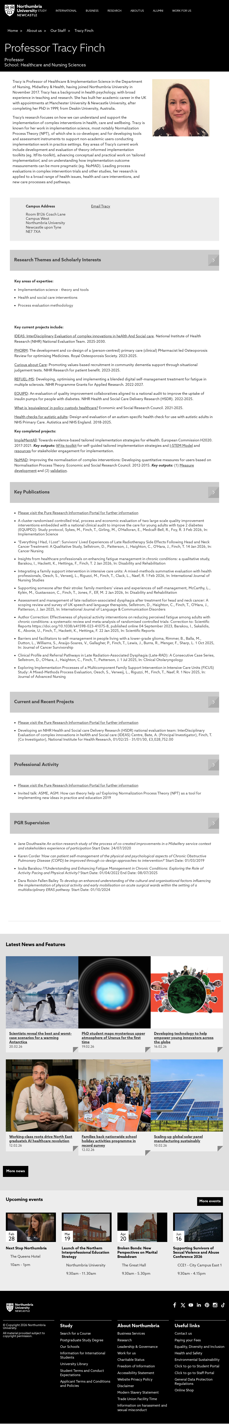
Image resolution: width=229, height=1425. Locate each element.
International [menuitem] (66, 11)
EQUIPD (21, 394)
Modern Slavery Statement (138, 1394)
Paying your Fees (188, 1341)
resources (22, 451)
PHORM (21, 351)
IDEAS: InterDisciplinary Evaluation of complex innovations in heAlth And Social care (84, 336)
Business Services (131, 1335)
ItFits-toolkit (66, 446)
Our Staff (58, 31)
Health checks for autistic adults (41, 417)
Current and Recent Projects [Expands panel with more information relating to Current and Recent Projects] (44, 702)
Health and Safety (188, 1355)
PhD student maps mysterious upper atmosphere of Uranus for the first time (113, 1039)
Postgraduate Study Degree (81, 1341)
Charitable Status (130, 1361)
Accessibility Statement (135, 1374)
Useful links (187, 1327)
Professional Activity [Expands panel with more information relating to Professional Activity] (36, 766)
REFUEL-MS (24, 380)
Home (13, 31)
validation (58, 471)
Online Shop (184, 1392)
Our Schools (69, 1348)
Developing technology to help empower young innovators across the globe (184, 1039)
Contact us (183, 1335)
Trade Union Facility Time (137, 1400)
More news (15, 1172)
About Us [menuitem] (137, 11)
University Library (74, 1365)
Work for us (126, 1355)
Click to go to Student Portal (197, 1368)
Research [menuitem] (114, 11)
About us (34, 31)
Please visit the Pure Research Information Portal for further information (78, 513)
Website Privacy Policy (134, 1381)
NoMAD (21, 460)
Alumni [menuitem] (158, 11)
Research (124, 1341)
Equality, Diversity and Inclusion (200, 1348)
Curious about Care (30, 365)
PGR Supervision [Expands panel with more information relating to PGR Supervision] (32, 824)
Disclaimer (125, 1387)
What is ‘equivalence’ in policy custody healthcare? (56, 408)
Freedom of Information (136, 1368)
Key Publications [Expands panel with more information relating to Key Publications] (32, 493)
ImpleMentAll (25, 441)
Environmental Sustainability (197, 1361)
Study (66, 1327)
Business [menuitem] (92, 11)
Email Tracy (100, 206)
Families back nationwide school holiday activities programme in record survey (109, 1143)
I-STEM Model (181, 446)
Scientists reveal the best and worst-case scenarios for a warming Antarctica (40, 1039)
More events (210, 1203)
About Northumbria (138, 1327)
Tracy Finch (84, 31)
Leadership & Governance (137, 1348)
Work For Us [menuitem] (181, 11)
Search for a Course (75, 1335)
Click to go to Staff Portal (194, 1374)
